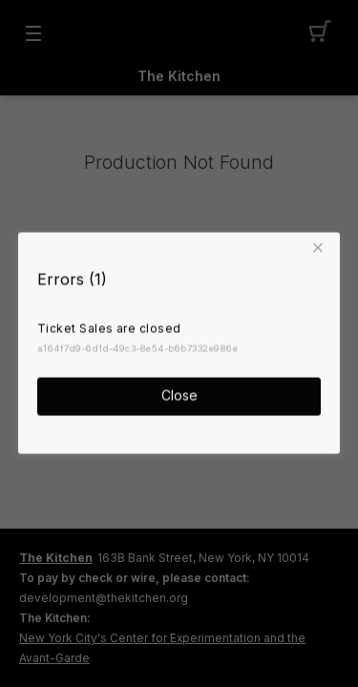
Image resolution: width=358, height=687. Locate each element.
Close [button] (179, 394)
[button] (321, 247)
